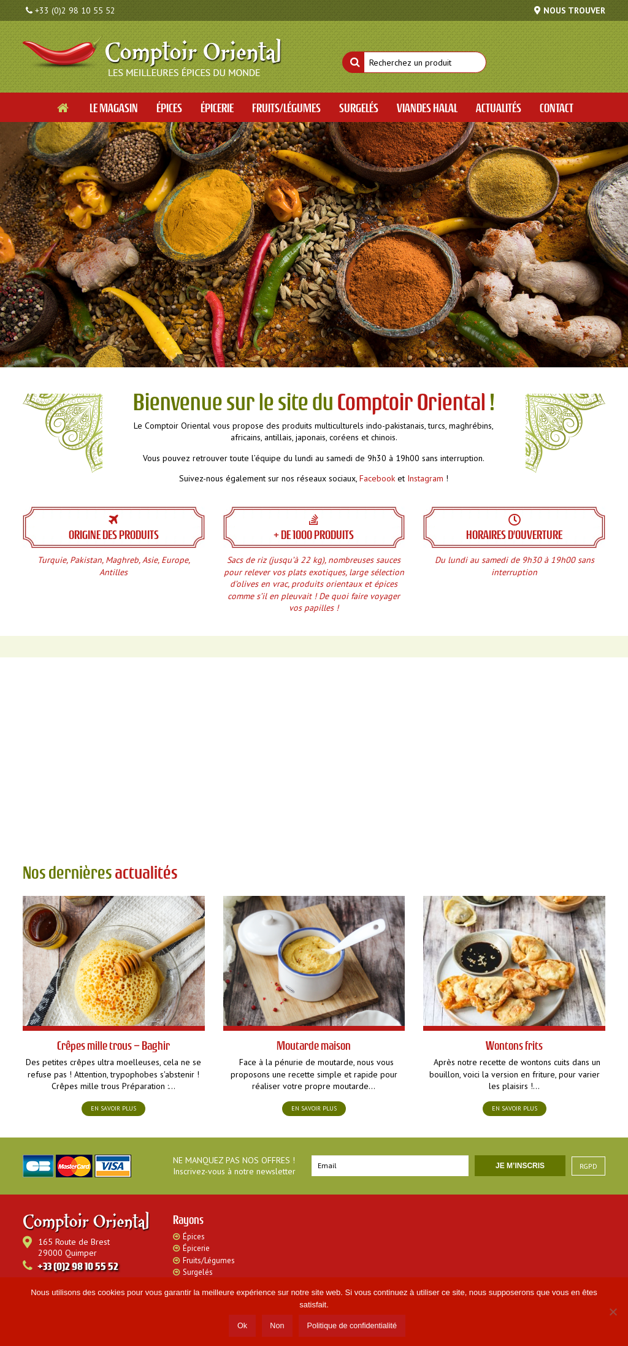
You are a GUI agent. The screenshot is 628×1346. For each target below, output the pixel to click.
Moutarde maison (314, 1045)
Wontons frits (514, 1045)
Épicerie (196, 1248)
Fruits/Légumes (209, 1260)
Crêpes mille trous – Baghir (113, 1045)
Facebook (377, 478)
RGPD (588, 1166)
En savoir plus (113, 1108)
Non (277, 1325)
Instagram (425, 478)
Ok (242, 1325)
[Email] (390, 1165)
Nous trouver (574, 10)
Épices (194, 1237)
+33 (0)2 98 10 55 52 (75, 10)
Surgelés (198, 1272)
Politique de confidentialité (352, 1325)
